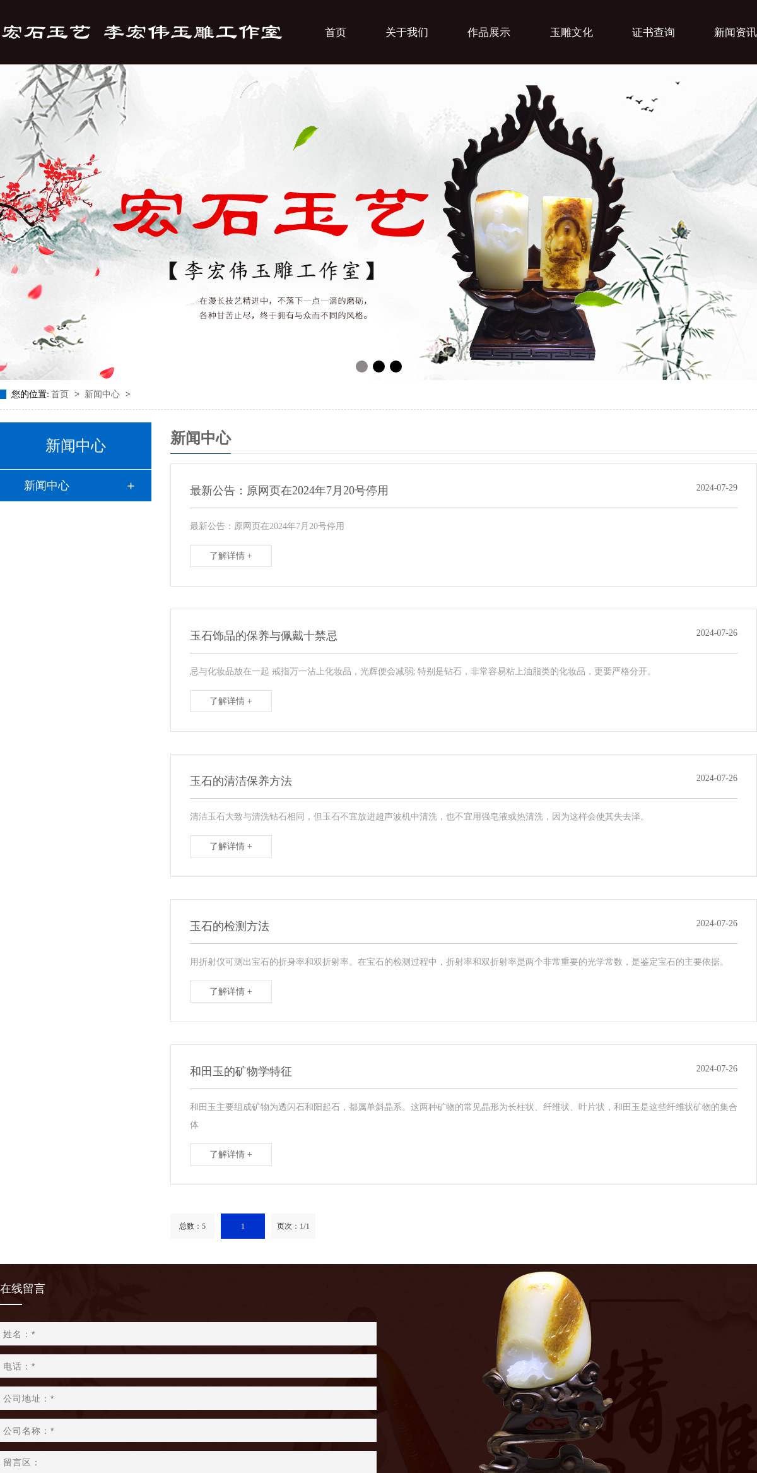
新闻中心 (103, 394)
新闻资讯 (735, 33)
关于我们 (406, 33)
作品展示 (488, 33)
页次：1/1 (293, 1226)
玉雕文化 (571, 33)
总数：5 (192, 1226)
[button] (362, 367)
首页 (335, 33)
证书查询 (653, 33)
